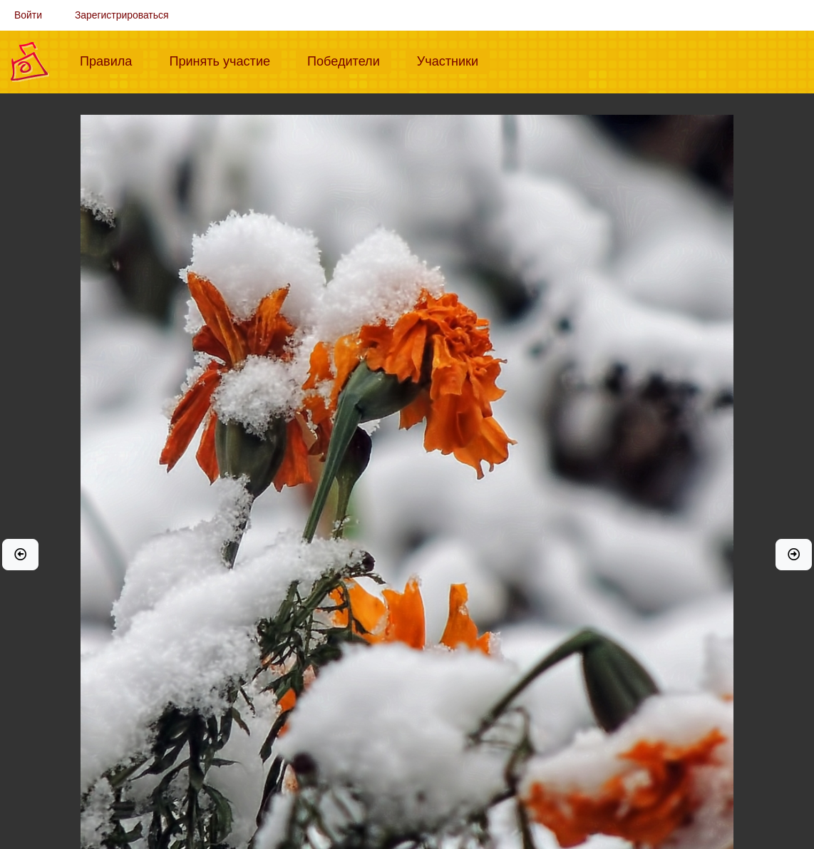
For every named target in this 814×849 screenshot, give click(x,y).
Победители (349, 59)
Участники (453, 59)
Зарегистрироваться (122, 15)
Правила (111, 59)
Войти (28, 15)
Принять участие (225, 59)
